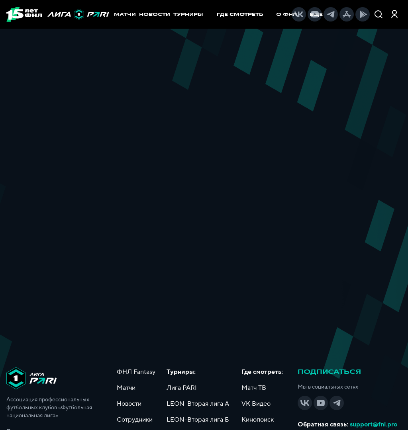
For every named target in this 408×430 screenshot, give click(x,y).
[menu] (250, 14)
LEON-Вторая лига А (198, 404)
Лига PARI (182, 388)
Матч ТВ (253, 388)
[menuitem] (244, 14)
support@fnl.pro (373, 424)
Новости (129, 404)
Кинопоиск (257, 420)
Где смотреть (244, 14)
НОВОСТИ (154, 14)
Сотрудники (135, 420)
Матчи (126, 388)
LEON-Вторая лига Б (198, 420)
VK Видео (256, 404)
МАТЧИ (125, 14)
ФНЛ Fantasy (136, 372)
